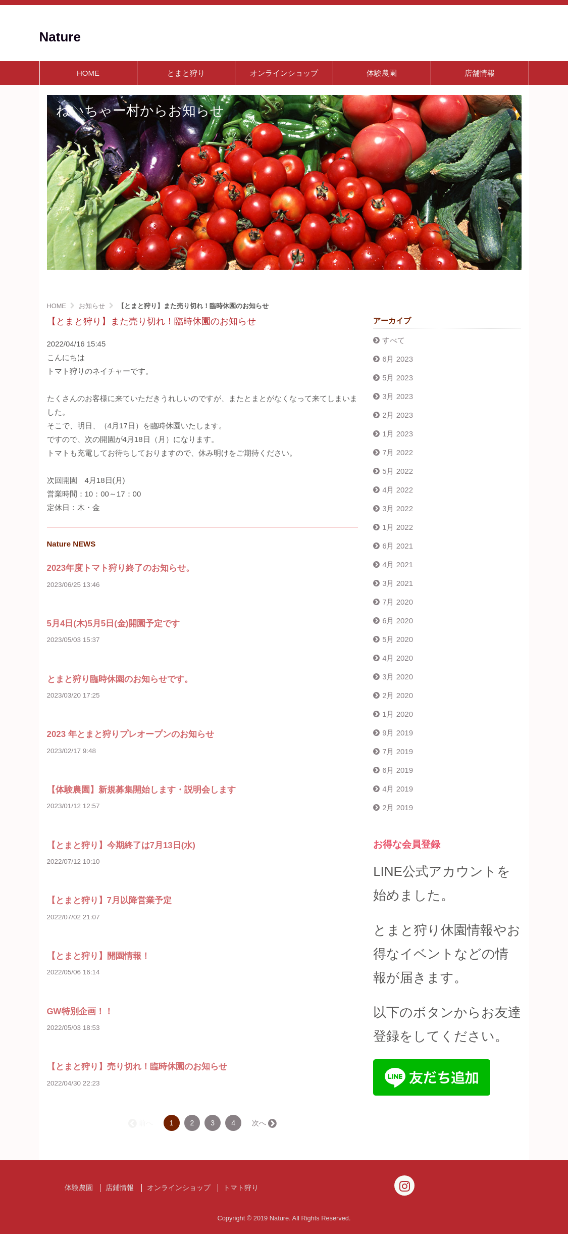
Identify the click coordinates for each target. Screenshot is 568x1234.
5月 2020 (397, 639)
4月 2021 (397, 564)
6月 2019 (397, 770)
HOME (88, 73)
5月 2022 (397, 471)
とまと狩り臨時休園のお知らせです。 (120, 679)
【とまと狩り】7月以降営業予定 (109, 900)
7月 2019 (397, 751)
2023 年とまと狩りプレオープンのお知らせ (130, 734)
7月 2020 (397, 602)
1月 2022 (397, 527)
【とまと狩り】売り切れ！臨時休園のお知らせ (137, 1066)
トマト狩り (241, 1188)
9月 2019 (397, 732)
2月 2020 (397, 695)
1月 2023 (397, 433)
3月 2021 (397, 583)
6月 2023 (397, 359)
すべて (393, 340)
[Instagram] (404, 1185)
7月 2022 (397, 452)
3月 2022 (397, 508)
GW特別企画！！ (80, 1011)
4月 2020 (397, 658)
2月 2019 (397, 807)
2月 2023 (397, 415)
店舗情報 (479, 73)
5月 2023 (397, 377)
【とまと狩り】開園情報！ (98, 956)
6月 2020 (397, 620)
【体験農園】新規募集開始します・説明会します (141, 790)
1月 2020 (397, 714)
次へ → (263, 1123)
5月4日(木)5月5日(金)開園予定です (113, 623)
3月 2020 (397, 676)
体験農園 (382, 73)
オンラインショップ (284, 73)
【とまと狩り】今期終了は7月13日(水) (121, 845)
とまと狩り (186, 73)
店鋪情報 (120, 1188)
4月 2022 (397, 489)
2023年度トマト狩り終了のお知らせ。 (121, 568)
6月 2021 (397, 545)
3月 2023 (397, 396)
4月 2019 (397, 788)
